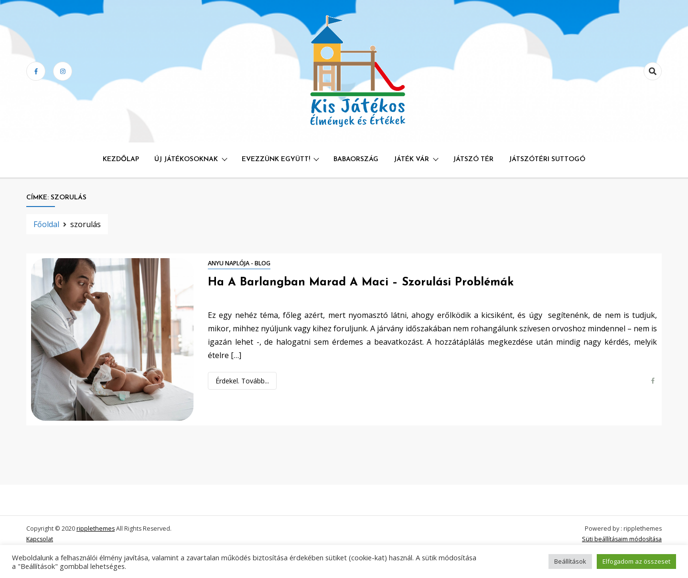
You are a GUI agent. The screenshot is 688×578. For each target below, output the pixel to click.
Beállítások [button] (570, 561)
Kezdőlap (121, 159)
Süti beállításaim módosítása (622, 539)
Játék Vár (411, 159)
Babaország (355, 159)
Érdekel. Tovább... (242, 380)
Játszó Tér (473, 159)
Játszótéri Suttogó (547, 159)
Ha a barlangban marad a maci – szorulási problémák (361, 282)
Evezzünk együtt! (276, 159)
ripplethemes (95, 528)
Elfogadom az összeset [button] (636, 561)
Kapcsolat (39, 539)
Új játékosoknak (186, 159)
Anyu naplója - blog (239, 263)
